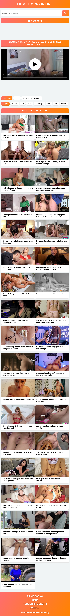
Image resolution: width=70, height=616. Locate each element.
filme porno (35, 596)
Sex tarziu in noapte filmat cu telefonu (51, 294)
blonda (14, 104)
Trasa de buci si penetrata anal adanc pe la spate (17, 453)
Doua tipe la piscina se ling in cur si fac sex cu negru (50, 163)
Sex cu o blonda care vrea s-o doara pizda (51, 506)
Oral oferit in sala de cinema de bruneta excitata (15, 321)
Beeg (17, 98)
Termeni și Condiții (35, 604)
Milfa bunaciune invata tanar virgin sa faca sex (17, 136)
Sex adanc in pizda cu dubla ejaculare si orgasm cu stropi (17, 348)
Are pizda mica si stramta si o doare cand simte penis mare (51, 321)
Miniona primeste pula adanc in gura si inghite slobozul (17, 506)
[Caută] (65, 13)
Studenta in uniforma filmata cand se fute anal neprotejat (51, 374)
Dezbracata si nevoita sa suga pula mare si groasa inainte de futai (50, 215)
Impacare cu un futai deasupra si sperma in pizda (15, 374)
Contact (35, 607)
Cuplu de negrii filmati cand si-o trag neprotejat (17, 585)
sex (55, 104)
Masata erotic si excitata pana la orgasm (15, 559)
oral (48, 104)
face (29, 104)
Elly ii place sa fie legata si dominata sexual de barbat (17, 427)
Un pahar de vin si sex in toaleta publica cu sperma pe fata (49, 268)
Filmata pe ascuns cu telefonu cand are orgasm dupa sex (50, 189)
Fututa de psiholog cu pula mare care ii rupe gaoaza (17, 480)
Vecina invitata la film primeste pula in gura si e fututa (17, 189)
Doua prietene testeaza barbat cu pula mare (51, 242)
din (23, 104)
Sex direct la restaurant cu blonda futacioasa (16, 268)
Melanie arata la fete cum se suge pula (18, 399)
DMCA (35, 600)
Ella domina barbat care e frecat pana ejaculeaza (17, 242)
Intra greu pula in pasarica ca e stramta (49, 480)
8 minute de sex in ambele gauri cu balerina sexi (50, 136)
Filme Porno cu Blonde (31, 98)
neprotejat (39, 104)
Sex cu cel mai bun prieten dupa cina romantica (51, 400)
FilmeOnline (35, 4)
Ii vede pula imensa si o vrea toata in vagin (17, 215)
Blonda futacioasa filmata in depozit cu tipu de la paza (51, 559)
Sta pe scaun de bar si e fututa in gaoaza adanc (49, 453)
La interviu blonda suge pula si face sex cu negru (50, 348)
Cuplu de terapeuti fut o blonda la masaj (16, 295)
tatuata (64, 104)
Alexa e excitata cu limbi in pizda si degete (50, 427)
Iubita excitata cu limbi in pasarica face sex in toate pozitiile (50, 533)
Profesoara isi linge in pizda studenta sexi (17, 533)
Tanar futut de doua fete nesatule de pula (17, 163)
